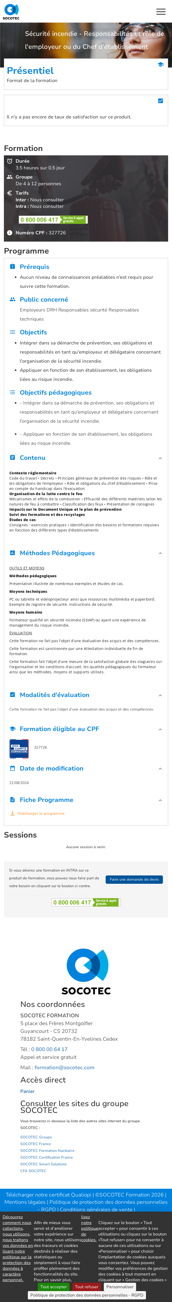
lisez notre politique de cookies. (89, 1228)
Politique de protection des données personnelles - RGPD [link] (86, 1295)
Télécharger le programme (41, 813)
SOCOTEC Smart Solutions (43, 1164)
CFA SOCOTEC (33, 1170)
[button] (86, 459)
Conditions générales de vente (97, 1209)
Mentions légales (25, 1202)
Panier (27, 1091)
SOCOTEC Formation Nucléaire (47, 1150)
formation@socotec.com (64, 1067)
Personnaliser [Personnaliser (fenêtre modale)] (119, 1287)
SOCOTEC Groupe (36, 1137)
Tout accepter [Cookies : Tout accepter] (53, 1287)
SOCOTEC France (35, 1143)
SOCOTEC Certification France (46, 1157)
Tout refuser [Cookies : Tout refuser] (86, 1287)
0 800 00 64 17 (49, 1049)
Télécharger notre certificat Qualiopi (48, 1194)
